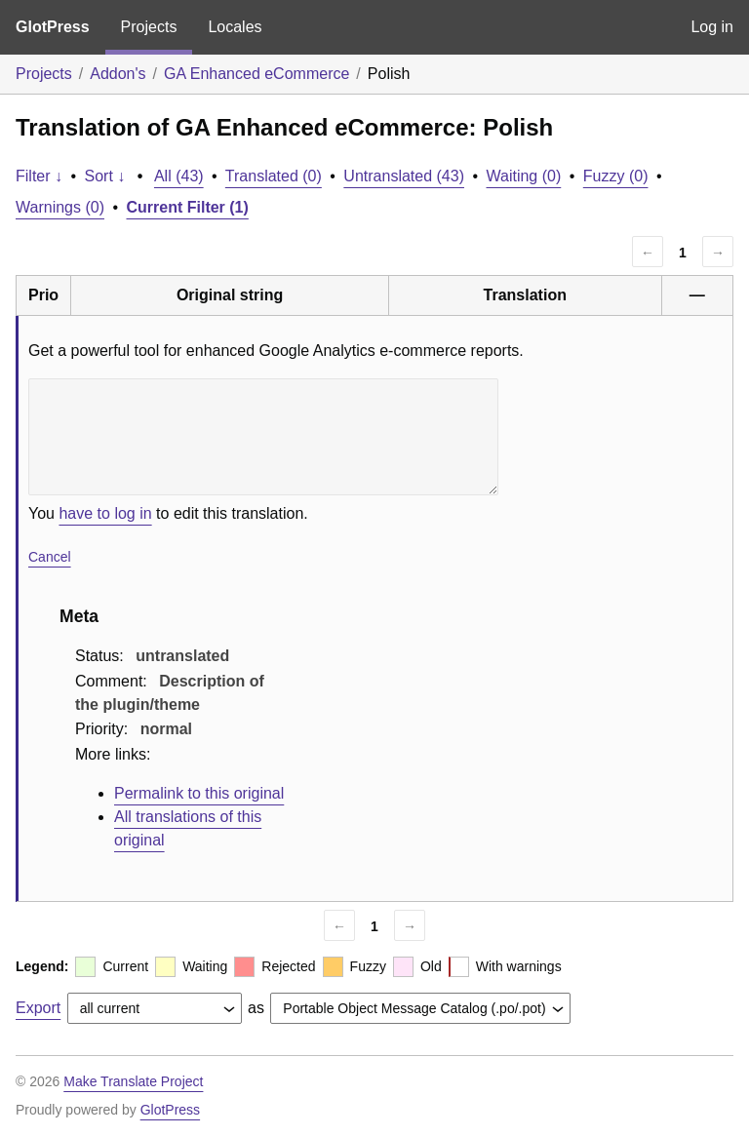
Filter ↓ (39, 176)
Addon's (117, 73)
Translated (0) (273, 176)
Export (38, 1007)
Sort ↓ (105, 176)
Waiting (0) (524, 176)
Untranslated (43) (403, 176)
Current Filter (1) (188, 207)
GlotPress (53, 27)
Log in (711, 27)
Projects (149, 27)
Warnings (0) (60, 207)
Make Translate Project (133, 1081)
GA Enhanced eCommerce (256, 73)
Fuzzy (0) (616, 176)
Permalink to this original (199, 793)
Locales (234, 27)
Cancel (49, 557)
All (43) (179, 176)
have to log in (105, 513)
